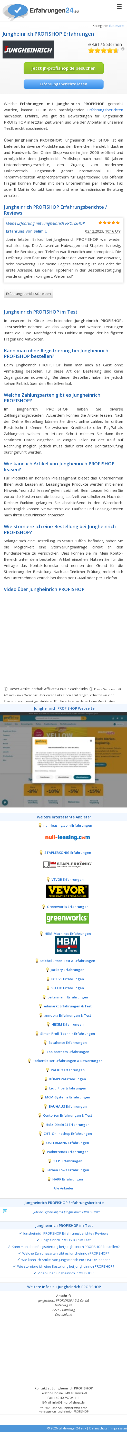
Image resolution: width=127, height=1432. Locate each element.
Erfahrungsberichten (105, 109)
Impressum (119, 1428)
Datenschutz (98, 1428)
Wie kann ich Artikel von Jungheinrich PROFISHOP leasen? (65, 1259)
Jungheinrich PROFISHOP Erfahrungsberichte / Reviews (65, 1233)
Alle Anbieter (63, 1188)
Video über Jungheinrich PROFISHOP (66, 1273)
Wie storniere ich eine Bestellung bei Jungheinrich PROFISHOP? (65, 1266)
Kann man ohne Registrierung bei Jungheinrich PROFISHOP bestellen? (66, 1246)
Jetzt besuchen (63, 68)
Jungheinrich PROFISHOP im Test (66, 1240)
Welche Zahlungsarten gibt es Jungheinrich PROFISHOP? (65, 1253)
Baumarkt (116, 25)
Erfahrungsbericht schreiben (28, 293)
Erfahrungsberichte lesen (63, 83)
